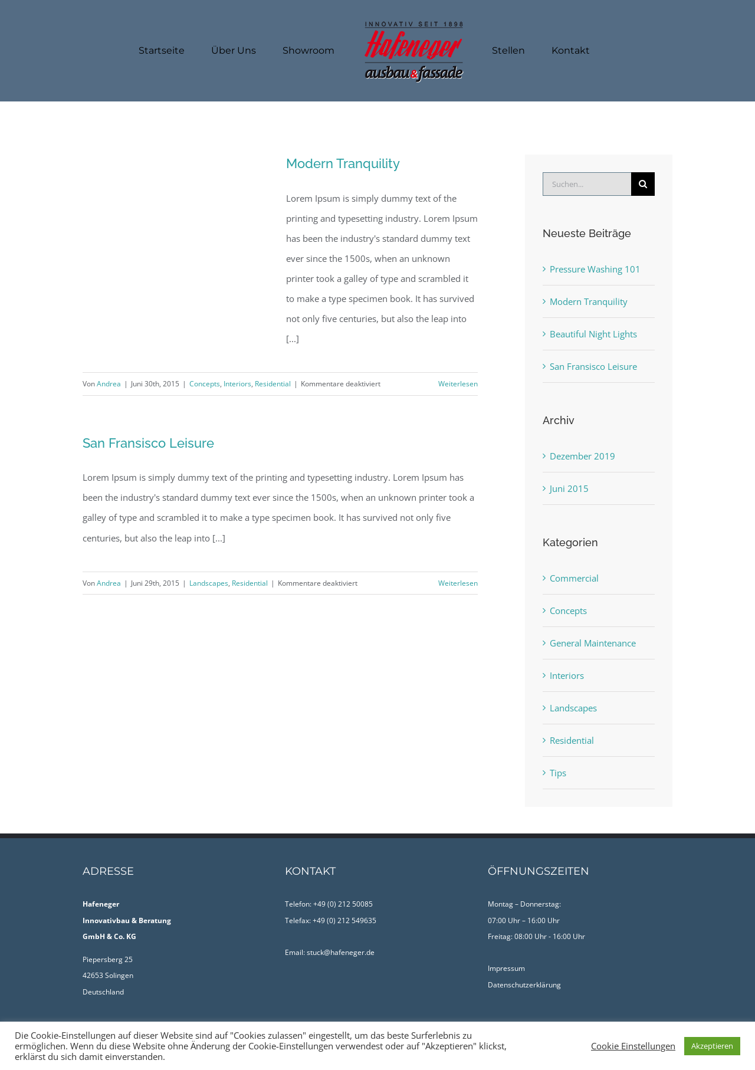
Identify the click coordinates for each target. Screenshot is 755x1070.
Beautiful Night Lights (593, 334)
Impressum (506, 968)
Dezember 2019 (582, 456)
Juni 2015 (569, 488)
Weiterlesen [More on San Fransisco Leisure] (458, 583)
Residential (273, 384)
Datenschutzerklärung (524, 985)
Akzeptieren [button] (712, 1046)
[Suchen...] (587, 184)
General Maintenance (593, 643)
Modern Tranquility (343, 163)
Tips (558, 773)
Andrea (109, 384)
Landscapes (208, 583)
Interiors (237, 384)
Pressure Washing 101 (595, 269)
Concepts (204, 384)
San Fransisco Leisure (148, 443)
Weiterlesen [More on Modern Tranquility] (458, 384)
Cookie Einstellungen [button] (633, 1046)
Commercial (574, 578)
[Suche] (643, 184)
